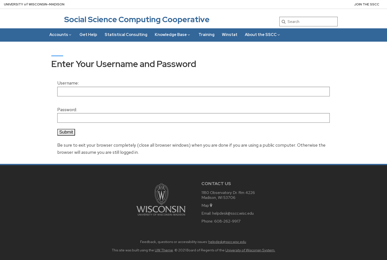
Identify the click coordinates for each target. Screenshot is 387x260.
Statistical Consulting (126, 34)
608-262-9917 (227, 221)
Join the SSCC (366, 4)
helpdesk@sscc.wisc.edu (233, 213)
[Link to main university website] (161, 216)
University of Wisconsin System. (250, 250)
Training (206, 34)
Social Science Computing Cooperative (137, 19)
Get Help (88, 34)
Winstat (229, 34)
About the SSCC (263, 34)
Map (207, 205)
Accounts (60, 34)
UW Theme (164, 250)
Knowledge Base (173, 34)
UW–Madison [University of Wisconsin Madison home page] (34, 4)
